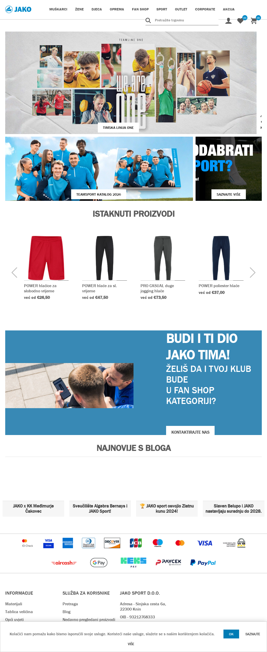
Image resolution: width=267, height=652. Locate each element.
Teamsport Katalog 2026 (68, 141)
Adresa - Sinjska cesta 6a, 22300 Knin (143, 553)
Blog (66, 559)
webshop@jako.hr (135, 579)
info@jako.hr (131, 587)
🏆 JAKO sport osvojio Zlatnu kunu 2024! (167, 455)
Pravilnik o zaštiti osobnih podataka (85, 608)
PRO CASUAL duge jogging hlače (157, 235)
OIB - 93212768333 (137, 564)
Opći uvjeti (14, 566)
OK (231, 634)
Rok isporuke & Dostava (84, 574)
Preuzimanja (74, 598)
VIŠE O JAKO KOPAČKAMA (219, 95)
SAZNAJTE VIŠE (198, 141)
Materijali (13, 551)
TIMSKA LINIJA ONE (81, 95)
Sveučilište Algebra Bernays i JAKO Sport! (100, 455)
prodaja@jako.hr (134, 595)
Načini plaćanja (76, 582)
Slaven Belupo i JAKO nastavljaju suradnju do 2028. (233, 455)
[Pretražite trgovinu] (182, 20)
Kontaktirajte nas (20, 582)
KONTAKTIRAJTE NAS (190, 379)
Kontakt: (127, 572)
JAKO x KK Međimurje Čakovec (33, 455)
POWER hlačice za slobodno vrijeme (40, 235)
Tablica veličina (19, 559)
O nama (12, 574)
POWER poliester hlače (219, 232)
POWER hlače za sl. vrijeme (99, 235)
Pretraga (70, 551)
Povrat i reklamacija (81, 590)
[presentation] (14, 220)
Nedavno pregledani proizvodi (89, 566)
